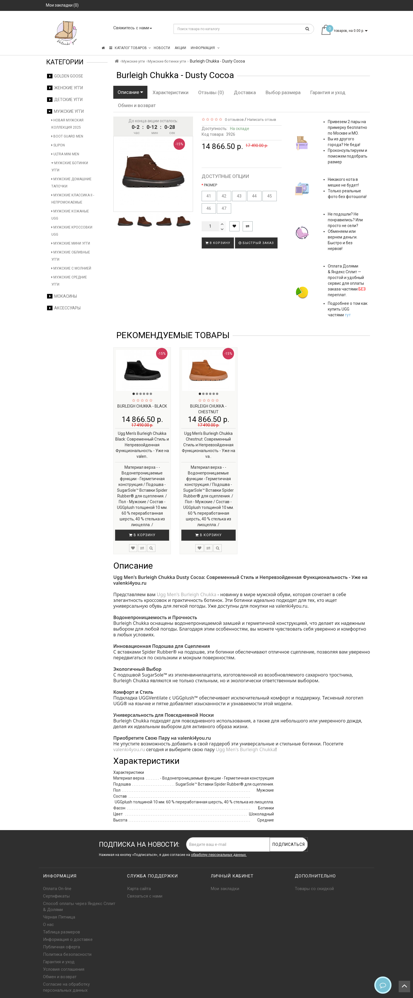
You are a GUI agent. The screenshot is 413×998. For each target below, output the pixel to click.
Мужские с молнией (71, 268)
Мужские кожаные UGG (70, 214)
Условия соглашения (63, 969)
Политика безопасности (67, 954)
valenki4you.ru (129, 749)
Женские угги (65, 88)
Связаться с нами (144, 896)
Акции (180, 48)
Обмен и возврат (137, 105)
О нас (48, 924)
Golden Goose (65, 76)
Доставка (245, 92)
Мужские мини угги (70, 243)
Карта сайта (139, 888)
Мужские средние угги (69, 280)
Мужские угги (65, 111)
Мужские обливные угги (70, 255)
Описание (130, 92)
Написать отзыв (261, 119)
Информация (205, 48)
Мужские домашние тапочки (71, 182)
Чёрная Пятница (59, 917)
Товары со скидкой (314, 888)
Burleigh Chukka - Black (142, 406)
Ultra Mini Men (65, 154)
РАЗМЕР (210, 185)
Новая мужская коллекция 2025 (67, 123)
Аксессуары (64, 308)
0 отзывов (233, 119)
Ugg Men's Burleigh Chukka (186, 594)
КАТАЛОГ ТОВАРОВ (130, 48)
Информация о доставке (68, 939)
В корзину (217, 243)
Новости (162, 48)
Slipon (58, 145)
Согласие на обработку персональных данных (66, 987)
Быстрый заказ (256, 243)
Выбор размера (283, 92)
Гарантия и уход (327, 92)
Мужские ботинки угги (69, 166)
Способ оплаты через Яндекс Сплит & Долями (79, 906)
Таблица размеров (61, 932)
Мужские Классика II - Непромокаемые (72, 198)
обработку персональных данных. (219, 855)
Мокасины (62, 296)
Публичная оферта (61, 946)
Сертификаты (56, 896)
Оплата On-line (57, 888)
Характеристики (170, 92)
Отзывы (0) (211, 92)
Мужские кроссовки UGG (71, 231)
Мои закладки (225, 888)
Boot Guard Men (67, 136)
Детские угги (65, 99)
